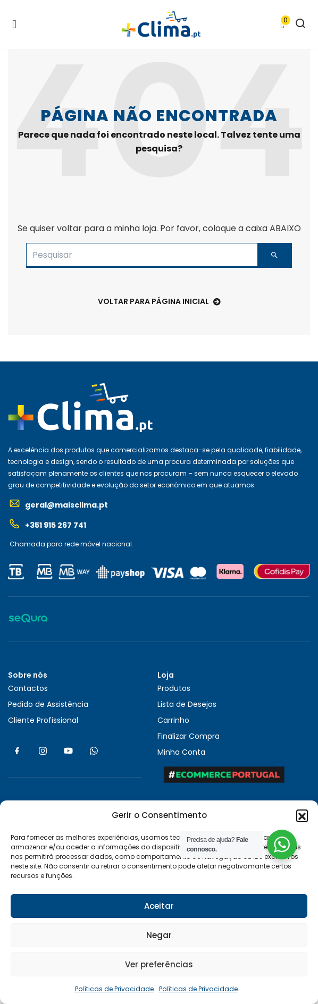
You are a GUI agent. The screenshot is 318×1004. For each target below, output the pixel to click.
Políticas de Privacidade (114, 988)
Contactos (28, 688)
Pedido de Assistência (48, 704)
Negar (159, 935)
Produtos (173, 688)
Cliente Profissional (43, 720)
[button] (302, 815)
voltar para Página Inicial (159, 301)
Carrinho (173, 720)
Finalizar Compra (188, 736)
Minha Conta (181, 752)
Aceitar (159, 906)
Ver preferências (159, 964)
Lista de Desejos (186, 704)
